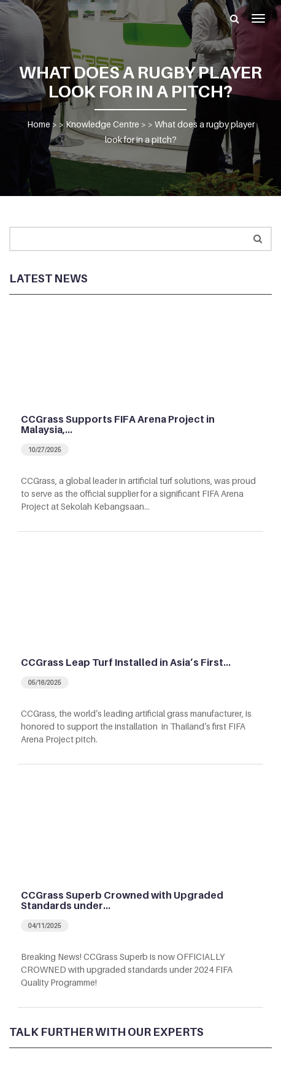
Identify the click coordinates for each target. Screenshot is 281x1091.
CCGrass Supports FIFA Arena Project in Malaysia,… (118, 424)
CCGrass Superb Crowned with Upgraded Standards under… (122, 900)
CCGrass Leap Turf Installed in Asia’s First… (126, 662)
